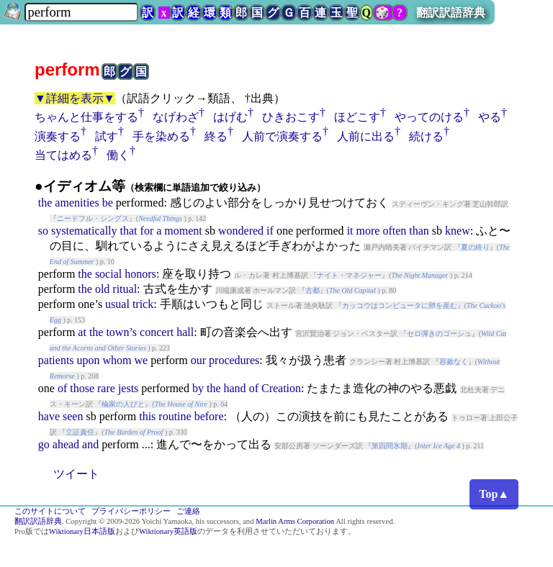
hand (235, 388)
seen (73, 416)
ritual (124, 289)
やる (489, 117)
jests (128, 388)
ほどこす (357, 117)
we (141, 360)
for (147, 230)
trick (142, 304)
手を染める (161, 136)
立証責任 (80, 432)
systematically (84, 230)
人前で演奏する (282, 136)
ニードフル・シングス (93, 218)
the (45, 202)
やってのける (429, 117)
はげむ (230, 117)
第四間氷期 (390, 446)
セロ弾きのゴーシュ (439, 333)
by (198, 388)
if (270, 230)
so (43, 230)
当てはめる (63, 155)
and (90, 444)
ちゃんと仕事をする (86, 117)
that (129, 230)
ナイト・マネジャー (349, 275)
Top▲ (494, 494)
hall (185, 332)
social (108, 274)
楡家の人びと (123, 404)
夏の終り (475, 247)
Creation (281, 388)
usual (117, 304)
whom (117, 360)
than (419, 230)
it (350, 230)
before (209, 416)
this (147, 416)
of (62, 388)
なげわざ (176, 117)
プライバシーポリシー (131, 511)
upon (88, 360)
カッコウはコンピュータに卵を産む (399, 305)
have (49, 416)
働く (118, 155)
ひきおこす (291, 117)
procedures (234, 360)
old (102, 289)
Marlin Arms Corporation (295, 521)
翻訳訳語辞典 (450, 12)
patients (56, 360)
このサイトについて (50, 511)
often (394, 230)
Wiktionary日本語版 (82, 531)
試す (106, 136)
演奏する (58, 136)
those (82, 388)
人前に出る (366, 136)
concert (157, 332)
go (44, 444)
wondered (241, 230)
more (368, 230)
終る (216, 136)
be (107, 202)
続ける (426, 136)
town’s (121, 332)
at (82, 332)
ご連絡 (188, 511)
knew (457, 230)
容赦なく (453, 362)
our (198, 360)
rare (106, 388)
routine (174, 416)
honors (140, 274)
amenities (77, 202)
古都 (312, 290)
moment (183, 230)
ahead (66, 444)
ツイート (76, 474)
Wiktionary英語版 (168, 531)
